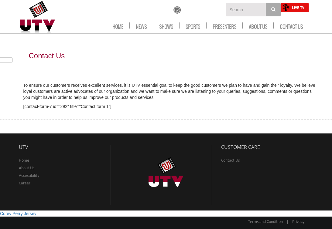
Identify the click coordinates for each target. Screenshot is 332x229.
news (141, 25)
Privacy (298, 222)
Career (24, 183)
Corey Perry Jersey (18, 213)
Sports (193, 25)
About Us (258, 25)
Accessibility (29, 175)
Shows (166, 25)
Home (117, 25)
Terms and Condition (265, 222)
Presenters (224, 25)
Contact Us (291, 25)
